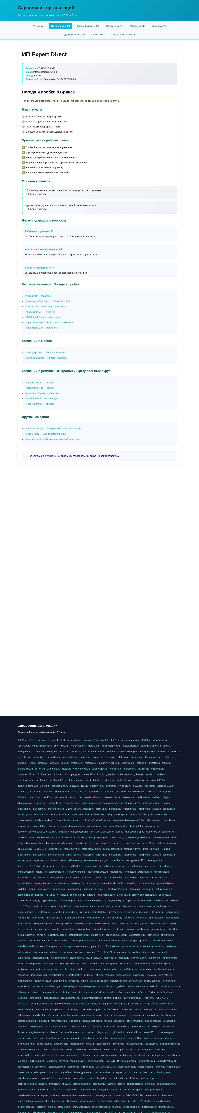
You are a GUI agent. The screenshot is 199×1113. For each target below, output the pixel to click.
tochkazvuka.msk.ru (59, 1026)
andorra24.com (120, 1078)
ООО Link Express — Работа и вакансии (46, 358)
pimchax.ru (23, 826)
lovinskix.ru (143, 769)
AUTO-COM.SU (111, 1009)
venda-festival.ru (72, 803)
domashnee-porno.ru (85, 906)
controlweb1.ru (94, 952)
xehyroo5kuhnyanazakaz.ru (69, 820)
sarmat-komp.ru (130, 940)
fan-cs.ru (63, 1061)
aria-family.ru (130, 877)
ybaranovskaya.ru (56, 1067)
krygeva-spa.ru (54, 969)
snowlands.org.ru (81, 1107)
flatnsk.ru (22, 1032)
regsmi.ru (109, 975)
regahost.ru (123, 958)
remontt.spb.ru (111, 1049)
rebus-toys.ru (24, 814)
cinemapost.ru (90, 740)
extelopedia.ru (126, 963)
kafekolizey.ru (88, 1038)
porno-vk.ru (84, 757)
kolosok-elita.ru (139, 958)
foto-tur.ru (116, 906)
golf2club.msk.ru (125, 986)
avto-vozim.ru (24, 952)
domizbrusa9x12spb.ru (113, 883)
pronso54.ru (116, 769)
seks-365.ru (165, 895)
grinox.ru (148, 1038)
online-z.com (150, 1009)
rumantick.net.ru (166, 1107)
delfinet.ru (40, 769)
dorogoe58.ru (65, 1072)
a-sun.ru (52, 1107)
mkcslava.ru (54, 940)
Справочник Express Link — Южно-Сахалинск (49, 322)
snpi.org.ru (23, 969)
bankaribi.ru (168, 832)
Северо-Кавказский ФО (123, 34)
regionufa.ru (58, 912)
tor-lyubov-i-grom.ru (76, 872)
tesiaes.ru (22, 998)
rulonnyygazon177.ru (135, 860)
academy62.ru (25, 1055)
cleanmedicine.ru (106, 895)
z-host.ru (51, 826)
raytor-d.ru (151, 791)
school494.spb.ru (128, 969)
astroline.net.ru (72, 1032)
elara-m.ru (23, 940)
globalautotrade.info (170, 1044)
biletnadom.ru (153, 820)
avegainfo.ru (35, 963)
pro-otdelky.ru (24, 757)
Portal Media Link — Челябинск (41, 328)
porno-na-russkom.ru (109, 763)
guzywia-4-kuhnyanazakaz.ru (73, 832)
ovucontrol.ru (24, 900)
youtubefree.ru (115, 877)
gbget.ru (102, 889)
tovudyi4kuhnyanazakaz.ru (94, 837)
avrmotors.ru (137, 1015)
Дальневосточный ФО (75, 34)
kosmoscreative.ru (120, 1015)
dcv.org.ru (150, 1084)
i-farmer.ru (167, 1095)
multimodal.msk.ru (171, 986)
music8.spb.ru (138, 1003)
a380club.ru (77, 866)
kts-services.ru (112, 797)
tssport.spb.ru (104, 1078)
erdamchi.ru (38, 917)
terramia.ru (160, 1049)
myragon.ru (146, 1049)
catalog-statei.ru (135, 1084)
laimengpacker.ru (83, 1072)
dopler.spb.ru (77, 1044)
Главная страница (108, 456)
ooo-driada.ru (134, 1032)
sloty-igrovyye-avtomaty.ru (46, 900)
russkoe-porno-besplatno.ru (92, 900)
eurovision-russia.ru (42, 746)
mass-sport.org (25, 1101)
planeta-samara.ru (159, 877)
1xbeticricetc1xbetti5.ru (40, 797)
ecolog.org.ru (82, 946)
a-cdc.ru (64, 751)
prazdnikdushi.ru (60, 740)
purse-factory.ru (56, 809)
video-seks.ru (153, 832)
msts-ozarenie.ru (26, 1044)
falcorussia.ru (112, 946)
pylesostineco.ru (163, 1038)
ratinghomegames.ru (28, 1078)
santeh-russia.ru (78, 1061)
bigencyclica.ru (67, 963)
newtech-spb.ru (169, 923)
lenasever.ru (130, 769)
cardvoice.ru (59, 889)
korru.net (92, 963)
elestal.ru (66, 769)
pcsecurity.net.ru (173, 1055)
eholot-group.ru (103, 1095)
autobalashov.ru (137, 935)
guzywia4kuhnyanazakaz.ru (137, 837)
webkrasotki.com (118, 981)
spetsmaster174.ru (166, 1084)
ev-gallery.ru (124, 786)
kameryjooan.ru (44, 1044)
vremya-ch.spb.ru (82, 1084)
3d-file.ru (22, 797)
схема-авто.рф (81, 1003)
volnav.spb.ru (116, 992)
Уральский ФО (137, 26)
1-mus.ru (166, 803)
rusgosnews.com (38, 975)
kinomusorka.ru (37, 940)
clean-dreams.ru (114, 917)
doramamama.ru (54, 917)
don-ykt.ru (37, 906)
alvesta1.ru (23, 986)
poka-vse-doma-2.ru (28, 786)
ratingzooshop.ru (134, 1044)
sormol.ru (54, 763)
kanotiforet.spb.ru (48, 946)
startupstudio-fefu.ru (79, 935)
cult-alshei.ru (87, 1067)
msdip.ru (134, 923)
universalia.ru (115, 912)
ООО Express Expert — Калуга (41, 398)
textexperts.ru (24, 923)
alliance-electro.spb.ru (61, 952)
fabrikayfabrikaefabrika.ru (98, 820)
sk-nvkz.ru (119, 1095)
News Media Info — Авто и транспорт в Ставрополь (52, 439)
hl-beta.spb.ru (110, 969)
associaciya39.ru (40, 958)
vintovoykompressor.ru (83, 940)
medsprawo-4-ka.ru (82, 814)
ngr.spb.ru (23, 975)
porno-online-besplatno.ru (30, 895)
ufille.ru (32, 740)
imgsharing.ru (66, 906)
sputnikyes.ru (108, 986)
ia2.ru (89, 958)
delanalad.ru (88, 877)
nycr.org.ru (54, 1084)
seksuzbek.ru (53, 757)
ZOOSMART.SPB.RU (63, 1049)
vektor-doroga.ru (81, 769)
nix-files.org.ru (53, 986)
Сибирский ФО (159, 26)
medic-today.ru (161, 900)
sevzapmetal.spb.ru (132, 1089)
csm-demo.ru (24, 791)
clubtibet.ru (109, 1026)
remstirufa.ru (24, 917)
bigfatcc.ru (154, 763)
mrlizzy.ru (116, 1107)
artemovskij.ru (61, 1044)
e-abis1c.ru (75, 797)
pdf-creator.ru (37, 986)
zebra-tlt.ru (172, 929)
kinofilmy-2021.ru (63, 923)
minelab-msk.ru (40, 814)
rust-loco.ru (82, 969)
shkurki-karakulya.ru (28, 946)
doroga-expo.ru (77, 895)
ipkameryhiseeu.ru (27, 1089)
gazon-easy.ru (118, 1038)
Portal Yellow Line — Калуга (39, 382)
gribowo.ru (139, 774)
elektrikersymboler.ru (89, 986)
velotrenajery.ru (99, 769)
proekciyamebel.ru (127, 1067)
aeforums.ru (142, 986)
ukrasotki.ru (39, 757)
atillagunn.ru (165, 791)
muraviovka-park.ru (75, 917)
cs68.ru (119, 832)
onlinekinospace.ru (57, 935)
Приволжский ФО (114, 26)
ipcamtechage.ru (26, 1107)
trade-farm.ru (77, 883)
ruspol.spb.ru (56, 1089)
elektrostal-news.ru (79, 751)
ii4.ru (92, 1078)
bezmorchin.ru (77, 958)
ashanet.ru (63, 883)
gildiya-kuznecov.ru (70, 998)
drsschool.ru (44, 1049)
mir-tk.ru (94, 832)
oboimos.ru (155, 1078)
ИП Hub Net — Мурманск (38, 296)
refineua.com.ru (88, 1101)
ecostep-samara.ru (27, 1021)
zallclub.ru (155, 986)
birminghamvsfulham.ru (108, 940)
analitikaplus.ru (43, 1009)
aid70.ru (90, 1044)
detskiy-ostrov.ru (152, 981)
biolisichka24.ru (83, 929)
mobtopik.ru (157, 1055)
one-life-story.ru (123, 780)
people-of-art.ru (79, 1026)
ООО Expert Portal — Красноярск (42, 317)
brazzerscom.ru (25, 820)
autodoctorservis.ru (131, 946)
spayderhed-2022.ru (98, 872)
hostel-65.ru (77, 763)
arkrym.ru (129, 917)
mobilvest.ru (39, 1015)
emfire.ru (175, 751)
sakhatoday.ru (70, 986)
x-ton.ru (32, 889)
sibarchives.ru (166, 866)
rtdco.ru (54, 860)
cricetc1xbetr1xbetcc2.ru (132, 791)
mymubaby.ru (145, 969)
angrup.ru (107, 1003)
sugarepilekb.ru (134, 1038)
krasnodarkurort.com (107, 1055)
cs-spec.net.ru (105, 1101)
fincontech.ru (129, 809)
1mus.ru (157, 809)
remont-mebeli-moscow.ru (137, 912)
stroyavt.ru (80, 952)
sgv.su (84, 981)
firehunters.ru (125, 774)
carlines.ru (168, 1026)
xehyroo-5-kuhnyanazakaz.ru (32, 832)
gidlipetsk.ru (119, 1032)
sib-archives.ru (25, 803)
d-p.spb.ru (44, 1021)
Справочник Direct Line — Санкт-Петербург (47, 301)
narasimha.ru (148, 883)
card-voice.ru (116, 860)
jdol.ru (144, 923)
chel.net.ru (69, 969)
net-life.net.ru (172, 946)
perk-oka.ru (136, 866)
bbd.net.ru (53, 1015)
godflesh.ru (142, 929)
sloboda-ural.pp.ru (92, 1009)
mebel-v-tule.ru (141, 1055)
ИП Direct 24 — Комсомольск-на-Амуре (45, 306)
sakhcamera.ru (40, 952)
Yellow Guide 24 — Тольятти (40, 312)
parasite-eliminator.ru (28, 1095)
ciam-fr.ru (104, 740)
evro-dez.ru (130, 872)
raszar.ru (22, 837)
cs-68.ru (53, 832)
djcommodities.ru (165, 883)
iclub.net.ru (102, 1038)
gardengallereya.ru (43, 1055)
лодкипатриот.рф (70, 1038)
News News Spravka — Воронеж (42, 393)
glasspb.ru (111, 774)
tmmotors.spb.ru (129, 1061)
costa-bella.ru (164, 952)
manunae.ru (90, 889)
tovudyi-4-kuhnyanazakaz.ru (157, 814)
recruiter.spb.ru (121, 1003)
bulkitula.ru (162, 774)
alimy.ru (138, 1009)
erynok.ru (41, 935)
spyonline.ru (59, 1009)
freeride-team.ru (78, 746)
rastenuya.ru (24, 746)
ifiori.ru (121, 1084)
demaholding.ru (51, 866)
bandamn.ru (115, 809)
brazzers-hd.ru (38, 826)
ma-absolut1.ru (161, 872)
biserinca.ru (89, 1055)
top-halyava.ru (141, 780)
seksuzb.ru (115, 837)
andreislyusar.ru (26, 872)
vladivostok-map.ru (134, 832)
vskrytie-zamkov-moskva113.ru (44, 837)
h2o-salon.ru (165, 975)
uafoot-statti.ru (61, 797)
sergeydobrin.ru (39, 1026)
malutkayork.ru (25, 981)
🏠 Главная (38, 26)
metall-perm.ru (103, 1044)
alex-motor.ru (56, 1032)
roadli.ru (143, 877)
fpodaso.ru (163, 751)
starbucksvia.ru (25, 769)
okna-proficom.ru (26, 935)
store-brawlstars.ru (91, 803)
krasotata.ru (44, 740)
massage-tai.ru (41, 929)
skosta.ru (41, 1107)
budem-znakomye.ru (128, 751)
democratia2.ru (152, 1095)
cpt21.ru (98, 958)
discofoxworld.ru (44, 774)
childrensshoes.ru (101, 1107)
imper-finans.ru (145, 1067)
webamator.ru (145, 872)
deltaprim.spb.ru (43, 981)
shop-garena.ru (75, 780)
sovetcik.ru (40, 1067)
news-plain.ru (56, 877)
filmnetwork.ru (124, 975)
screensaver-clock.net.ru (95, 992)
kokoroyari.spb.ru (134, 1021)
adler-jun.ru (101, 809)
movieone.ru (116, 872)
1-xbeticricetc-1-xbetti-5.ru (53, 780)
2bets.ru (66, 940)
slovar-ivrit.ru (123, 895)
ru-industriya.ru (68, 900)
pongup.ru (76, 774)
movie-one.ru (122, 866)
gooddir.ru (74, 981)
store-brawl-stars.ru (93, 797)
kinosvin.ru (151, 975)
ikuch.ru (43, 1084)
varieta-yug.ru (111, 791)
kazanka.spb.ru (51, 998)
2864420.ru (99, 814)
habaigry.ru (23, 992)
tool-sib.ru (23, 1061)
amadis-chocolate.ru (163, 940)
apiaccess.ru (151, 1044)
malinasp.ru (138, 975)
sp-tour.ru (52, 1061)
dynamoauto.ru (138, 1026)
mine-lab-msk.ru (151, 803)
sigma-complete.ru (50, 1095)
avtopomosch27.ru (27, 877)
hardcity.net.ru (164, 1072)
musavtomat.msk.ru (167, 1061)
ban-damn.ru (39, 809)
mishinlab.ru (128, 763)
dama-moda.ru (86, 1095)
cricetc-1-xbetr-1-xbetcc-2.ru (100, 780)
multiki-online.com (99, 981)
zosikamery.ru (74, 1009)
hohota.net (127, 1009)
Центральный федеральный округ (44, 15)
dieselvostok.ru (56, 975)
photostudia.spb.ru (129, 1049)
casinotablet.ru (99, 912)
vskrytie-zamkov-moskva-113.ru (129, 820)
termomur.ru (158, 912)
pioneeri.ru (145, 940)
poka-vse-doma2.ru (42, 791)
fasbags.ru (88, 809)
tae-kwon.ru (154, 958)
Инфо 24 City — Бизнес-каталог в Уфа (45, 434)
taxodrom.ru (135, 1072)
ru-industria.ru (158, 929)
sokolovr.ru (154, 923)
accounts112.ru (157, 780)
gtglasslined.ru (80, 1078)
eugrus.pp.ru (24, 958)
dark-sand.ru (128, 797)
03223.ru (22, 740)
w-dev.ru (88, 975)
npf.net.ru (142, 992)
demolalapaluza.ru (83, 923)
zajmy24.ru (135, 814)
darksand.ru (169, 809)
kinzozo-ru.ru (123, 952)
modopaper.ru (75, 889)
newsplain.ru (44, 889)
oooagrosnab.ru (148, 751)
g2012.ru (74, 786)
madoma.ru (134, 889)
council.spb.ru (53, 1038)
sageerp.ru (121, 1072)
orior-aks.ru (123, 1026)
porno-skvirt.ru (165, 757)
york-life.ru (62, 895)
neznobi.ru (142, 763)
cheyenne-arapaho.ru (110, 1089)
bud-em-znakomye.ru (46, 751)
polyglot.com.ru (103, 1032)
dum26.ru (43, 1089)
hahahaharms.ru (60, 786)
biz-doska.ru (129, 906)
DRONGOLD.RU (134, 1095)
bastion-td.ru (102, 1015)
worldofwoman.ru (95, 917)
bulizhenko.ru (149, 1107)
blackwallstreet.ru (139, 1078)
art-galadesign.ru (154, 1015)
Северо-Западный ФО (88, 26)
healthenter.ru (172, 917)
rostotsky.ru (44, 912)
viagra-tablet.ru (73, 809)
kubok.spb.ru (166, 1003)
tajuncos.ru (148, 889)
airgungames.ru (62, 791)
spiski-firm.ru (167, 935)
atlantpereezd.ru (26, 751)
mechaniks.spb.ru (161, 1101)
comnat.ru (130, 992)
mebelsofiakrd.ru (131, 1107)
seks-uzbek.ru (70, 757)
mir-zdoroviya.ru (166, 1032)
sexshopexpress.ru (110, 746)
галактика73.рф (59, 1021)
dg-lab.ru (95, 1003)
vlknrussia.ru (107, 832)
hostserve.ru (91, 763)
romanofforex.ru (26, 1009)
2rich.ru (64, 763)
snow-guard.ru (155, 860)
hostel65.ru (89, 774)
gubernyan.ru (64, 1078)
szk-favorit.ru (154, 1026)
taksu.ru (175, 900)
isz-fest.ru (64, 992)
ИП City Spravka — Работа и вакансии (45, 352)
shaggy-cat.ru (97, 786)
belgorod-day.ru (116, 900)
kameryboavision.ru (92, 998)
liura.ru (100, 774)
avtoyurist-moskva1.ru (42, 1003)
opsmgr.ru (111, 786)
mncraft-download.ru (103, 929)
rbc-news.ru (150, 757)
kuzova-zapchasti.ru (104, 1072)
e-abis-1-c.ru (40, 803)
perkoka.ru (108, 866)
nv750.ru (22, 889)
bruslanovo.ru (24, 1038)
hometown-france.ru (28, 780)
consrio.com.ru (170, 958)
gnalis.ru (150, 774)
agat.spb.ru (23, 1003)
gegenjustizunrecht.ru (116, 935)
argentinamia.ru (93, 866)
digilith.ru (130, 900)
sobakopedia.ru (50, 992)
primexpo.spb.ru (59, 958)
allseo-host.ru (79, 791)
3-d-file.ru (45, 786)
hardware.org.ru (63, 1003)
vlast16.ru (81, 963)
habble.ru (166, 763)
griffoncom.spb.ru (112, 998)
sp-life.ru (156, 797)
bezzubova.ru (95, 1026)
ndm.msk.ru (118, 1044)
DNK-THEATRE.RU (141, 1101)
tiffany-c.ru (170, 1015)
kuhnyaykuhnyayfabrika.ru (59, 843)
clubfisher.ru (172, 912)
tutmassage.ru (67, 946)
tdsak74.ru (109, 952)
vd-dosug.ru (123, 757)
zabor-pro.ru (40, 1072)
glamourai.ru (173, 1067)
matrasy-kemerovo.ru (45, 883)
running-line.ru (37, 969)
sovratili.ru (97, 757)
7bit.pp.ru (154, 992)
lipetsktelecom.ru (70, 837)
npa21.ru (66, 1084)
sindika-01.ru (143, 797)
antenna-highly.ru (132, 803)
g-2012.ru (137, 786)
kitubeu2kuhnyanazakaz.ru (71, 826)
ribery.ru (91, 895)
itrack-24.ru (93, 746)
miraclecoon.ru (61, 774)
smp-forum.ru (87, 1015)
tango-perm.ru (60, 981)
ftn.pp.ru (52, 1072)
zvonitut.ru (68, 929)
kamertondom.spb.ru (153, 946)
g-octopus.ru (151, 866)
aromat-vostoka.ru (168, 1009)
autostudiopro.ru (131, 746)
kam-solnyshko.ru (88, 1089)
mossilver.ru (169, 1021)
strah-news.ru (61, 746)
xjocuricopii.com (147, 1061)
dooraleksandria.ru (112, 803)
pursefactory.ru (56, 872)
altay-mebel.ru (121, 1101)
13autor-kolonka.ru (38, 763)
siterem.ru (38, 1038)
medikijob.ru (95, 1049)
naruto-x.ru (41, 872)
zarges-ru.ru (97, 935)
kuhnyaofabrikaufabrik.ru (115, 826)
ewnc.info (76, 992)
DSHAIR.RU (112, 1061)
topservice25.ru (48, 1078)
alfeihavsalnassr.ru (117, 889)
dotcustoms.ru (93, 883)
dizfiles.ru (101, 877)
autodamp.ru (133, 883)
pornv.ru (167, 746)
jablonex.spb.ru (42, 1101)
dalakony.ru (81, 1049)
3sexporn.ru (144, 809)
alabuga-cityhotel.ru (151, 746)
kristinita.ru (141, 917)
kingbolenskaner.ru (38, 1032)
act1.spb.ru (87, 1032)
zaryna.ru (85, 912)
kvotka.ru (136, 952)
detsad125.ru (149, 1032)
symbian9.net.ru (96, 1061)
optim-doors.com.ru (27, 1084)
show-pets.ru (157, 769)
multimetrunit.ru (37, 1061)
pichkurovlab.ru (144, 900)
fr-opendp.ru (71, 1089)
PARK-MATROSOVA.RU (155, 998)
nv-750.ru (43, 877)
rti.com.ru (59, 1055)
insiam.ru (22, 963)
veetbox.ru (76, 740)
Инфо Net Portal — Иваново (40, 404)
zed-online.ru (169, 820)
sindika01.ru (55, 803)
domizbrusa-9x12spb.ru (29, 866)
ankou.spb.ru (169, 981)
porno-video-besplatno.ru (144, 895)
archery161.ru (50, 963)
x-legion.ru (167, 797)
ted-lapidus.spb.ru (153, 1089)
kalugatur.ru (167, 992)
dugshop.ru (95, 969)
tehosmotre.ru (95, 791)
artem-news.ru (73, 1055)
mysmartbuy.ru (25, 883)
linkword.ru (72, 1101)
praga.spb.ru (97, 946)
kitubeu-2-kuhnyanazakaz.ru (144, 826)
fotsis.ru (108, 1021)
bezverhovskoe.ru (26, 1049)
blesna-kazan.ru (153, 1021)
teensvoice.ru (50, 906)
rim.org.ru (160, 1067)
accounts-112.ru (165, 786)
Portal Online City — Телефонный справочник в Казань (53, 428)
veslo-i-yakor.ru (164, 906)
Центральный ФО (60, 26)
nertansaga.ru (72, 877)
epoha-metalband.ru (164, 969)
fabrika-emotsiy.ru (132, 998)
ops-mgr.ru (150, 786)
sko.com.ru (74, 1021)
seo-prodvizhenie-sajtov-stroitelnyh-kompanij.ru (84, 860)
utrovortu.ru (153, 935)
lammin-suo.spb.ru (144, 963)
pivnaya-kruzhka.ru (43, 923)
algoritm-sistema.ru (125, 929)
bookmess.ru (58, 1101)
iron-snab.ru (149, 952)
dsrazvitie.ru (149, 1072)
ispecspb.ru (110, 958)
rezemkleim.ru (25, 929)
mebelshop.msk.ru (69, 1015)
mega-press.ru (132, 740)
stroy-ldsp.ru (64, 1107)
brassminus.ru (25, 1072)
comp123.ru (24, 906)
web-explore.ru (160, 740)
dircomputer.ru (156, 917)
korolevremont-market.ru (103, 751)
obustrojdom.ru (25, 1067)
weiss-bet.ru (72, 912)
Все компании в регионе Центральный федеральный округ (62, 456)
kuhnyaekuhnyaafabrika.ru (31, 843)
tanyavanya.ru (102, 923)
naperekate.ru (94, 826)
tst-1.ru (84, 786)
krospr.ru (22, 763)
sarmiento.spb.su (108, 963)
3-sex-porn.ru (24, 809)
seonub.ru (56, 929)
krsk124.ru (152, 1003)
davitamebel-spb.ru (92, 1021)
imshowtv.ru (126, 1055)
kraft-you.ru (117, 740)
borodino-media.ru (27, 912)
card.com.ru (35, 998)
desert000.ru (99, 1084)
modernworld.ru (69, 1095)
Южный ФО (99, 34)
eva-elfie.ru (103, 906)
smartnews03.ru (26, 774)
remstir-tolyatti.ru (119, 923)
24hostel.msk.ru (74, 975)
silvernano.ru (53, 769)
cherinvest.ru (135, 981)
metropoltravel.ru (146, 906)
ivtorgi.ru (111, 1084)
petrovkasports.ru (164, 889)
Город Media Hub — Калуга (39, 388)
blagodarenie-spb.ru (117, 814)
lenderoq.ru (23, 1026)
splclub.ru (50, 895)
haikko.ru (35, 992)
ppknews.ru (73, 1067)
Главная (21, 15)
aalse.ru (65, 866)
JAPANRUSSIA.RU (106, 1067)
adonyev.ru (136, 757)
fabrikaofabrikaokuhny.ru (165, 837)
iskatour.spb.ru (163, 963)
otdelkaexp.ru (24, 1015)
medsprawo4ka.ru (44, 820)
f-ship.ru (99, 975)
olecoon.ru (110, 757)
